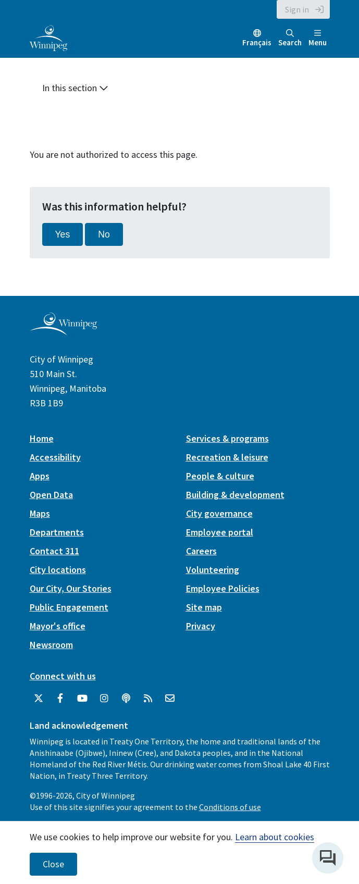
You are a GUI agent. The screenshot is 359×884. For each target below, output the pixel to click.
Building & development (235, 495)
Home (42, 438)
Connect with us (63, 676)
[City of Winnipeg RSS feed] (148, 698)
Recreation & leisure (227, 457)
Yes (62, 234)
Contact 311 (54, 551)
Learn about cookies (274, 837)
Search (290, 38)
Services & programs (227, 438)
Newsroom (51, 645)
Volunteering (212, 570)
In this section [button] (75, 88)
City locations (58, 570)
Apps (39, 476)
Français (256, 42)
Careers (201, 551)
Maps (40, 513)
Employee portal (219, 532)
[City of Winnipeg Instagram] (104, 698)
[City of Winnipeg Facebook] (60, 698)
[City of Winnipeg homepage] (63, 331)
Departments (57, 532)
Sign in (297, 9)
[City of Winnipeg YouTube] (82, 698)
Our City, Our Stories (71, 588)
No (104, 234)
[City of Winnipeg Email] (170, 698)
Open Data (51, 495)
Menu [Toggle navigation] (317, 38)
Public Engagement (69, 607)
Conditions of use (230, 807)
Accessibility (55, 457)
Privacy (200, 626)
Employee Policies (222, 588)
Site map (204, 607)
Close (53, 864)
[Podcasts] (126, 698)
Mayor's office (57, 626)
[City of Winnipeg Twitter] (38, 698)
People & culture (220, 476)
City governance (219, 513)
